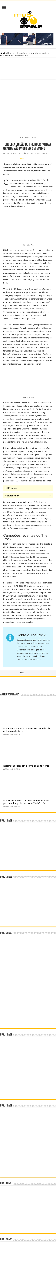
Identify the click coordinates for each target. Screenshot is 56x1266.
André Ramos (39, 1255)
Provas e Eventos (40, 100)
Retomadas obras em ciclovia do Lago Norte (26, 712)
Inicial (4, 53)
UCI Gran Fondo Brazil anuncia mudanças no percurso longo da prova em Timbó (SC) (26, 749)
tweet (22, 105)
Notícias (13, 53)
